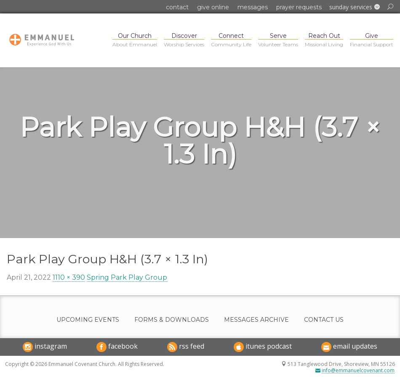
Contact (177, 7)
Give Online (213, 7)
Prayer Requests (299, 7)
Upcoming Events (87, 319)
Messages (252, 7)
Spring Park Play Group (127, 277)
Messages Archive (256, 319)
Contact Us (324, 319)
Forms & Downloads (171, 319)
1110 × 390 (69, 277)
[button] (354, 7)
